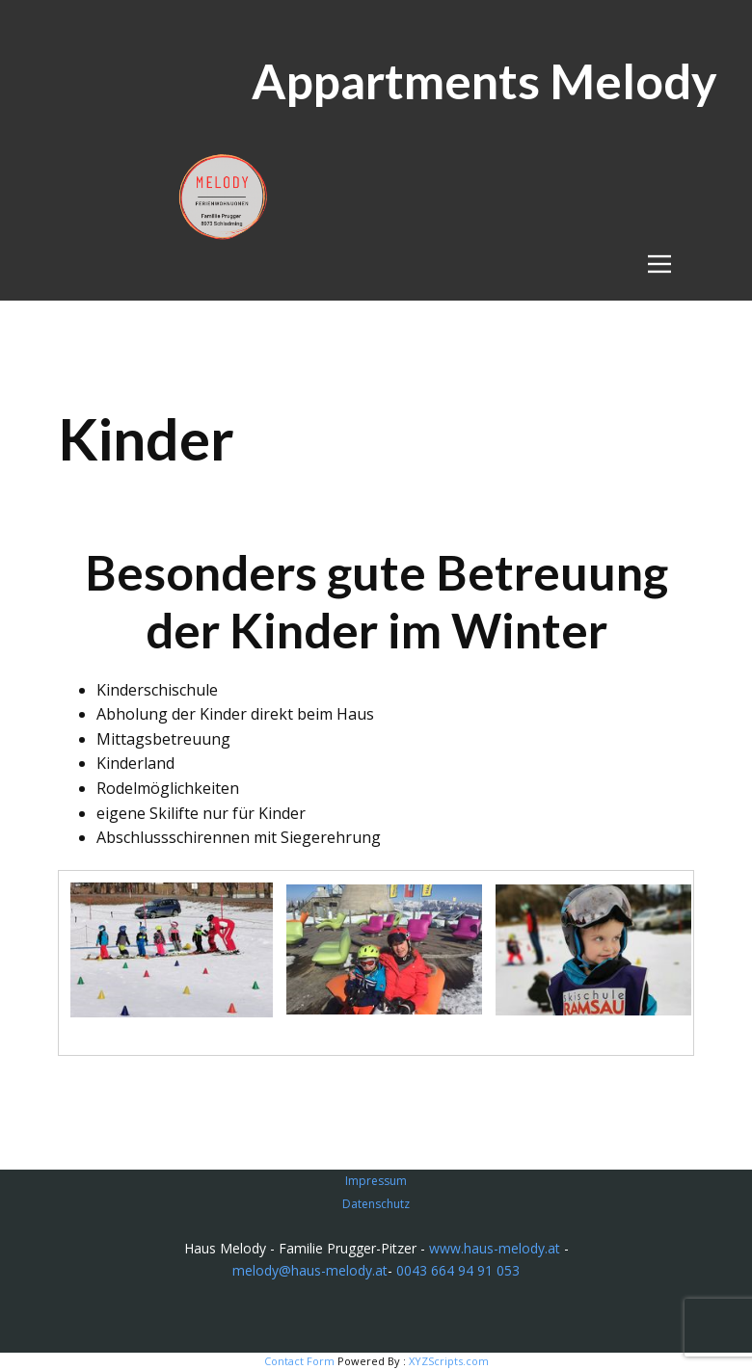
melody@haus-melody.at (310, 1270)
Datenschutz (376, 1204)
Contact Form (299, 1361)
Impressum (376, 1180)
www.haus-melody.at (494, 1248)
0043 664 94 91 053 (458, 1270)
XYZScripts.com (449, 1361)
